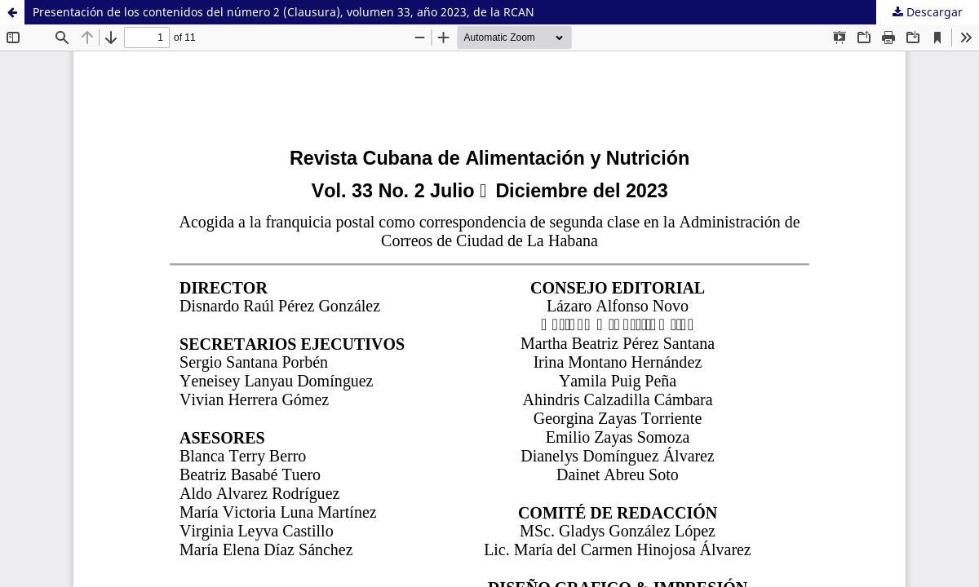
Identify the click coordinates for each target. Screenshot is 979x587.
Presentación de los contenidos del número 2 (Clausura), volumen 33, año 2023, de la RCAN (283, 12)
